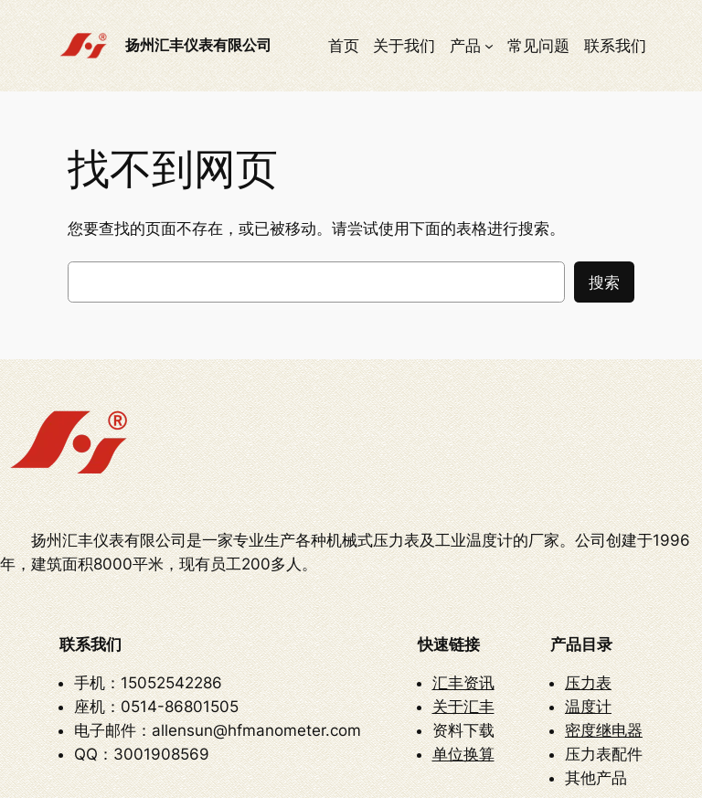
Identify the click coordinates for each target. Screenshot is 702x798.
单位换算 (463, 641)
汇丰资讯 (463, 569)
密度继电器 (604, 617)
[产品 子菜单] (489, 45)
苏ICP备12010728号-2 (483, 772)
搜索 (604, 282)
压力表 (588, 569)
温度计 (588, 593)
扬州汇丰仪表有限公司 (198, 45)
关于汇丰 (463, 593)
